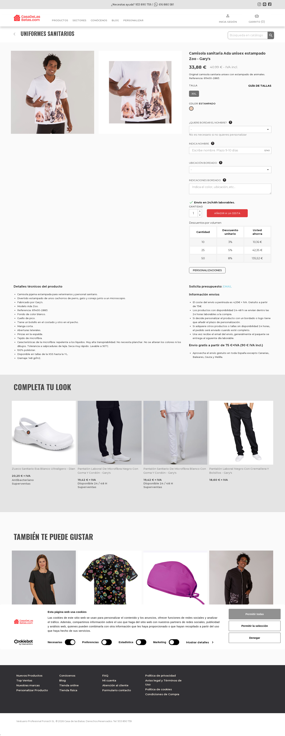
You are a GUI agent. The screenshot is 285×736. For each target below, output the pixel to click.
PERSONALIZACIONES (207, 270)
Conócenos (99, 20)
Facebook (269, 4)
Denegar (254, 724)
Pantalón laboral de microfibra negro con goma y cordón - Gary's (108, 470)
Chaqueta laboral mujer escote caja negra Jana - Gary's (42, 620)
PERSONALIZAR (133, 20)
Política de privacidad (160, 675)
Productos (60, 20)
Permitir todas (255, 700)
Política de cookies (158, 689)
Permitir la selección (254, 712)
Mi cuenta (109, 680)
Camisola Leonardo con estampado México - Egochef (109, 620)
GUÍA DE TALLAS (259, 85)
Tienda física (68, 690)
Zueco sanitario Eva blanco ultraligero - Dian (43, 468)
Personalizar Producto (32, 690)
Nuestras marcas (28, 685)
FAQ (105, 675)
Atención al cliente (115, 685)
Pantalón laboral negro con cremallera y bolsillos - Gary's (239, 470)
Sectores (79, 20)
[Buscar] (251, 35)
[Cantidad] (193, 213)
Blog (62, 680)
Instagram (259, 4)
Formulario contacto (116, 690)
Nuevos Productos (29, 675)
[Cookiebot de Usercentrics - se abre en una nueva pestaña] (23, 729)
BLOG (115, 20)
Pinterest (264, 4)
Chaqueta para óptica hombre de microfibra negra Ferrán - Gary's (241, 620)
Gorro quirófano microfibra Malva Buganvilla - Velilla (174, 620)
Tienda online (69, 685)
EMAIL (227, 286)
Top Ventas (24, 680)
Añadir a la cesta (227, 213)
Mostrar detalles (197, 729)
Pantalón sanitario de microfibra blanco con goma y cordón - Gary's (174, 470)
